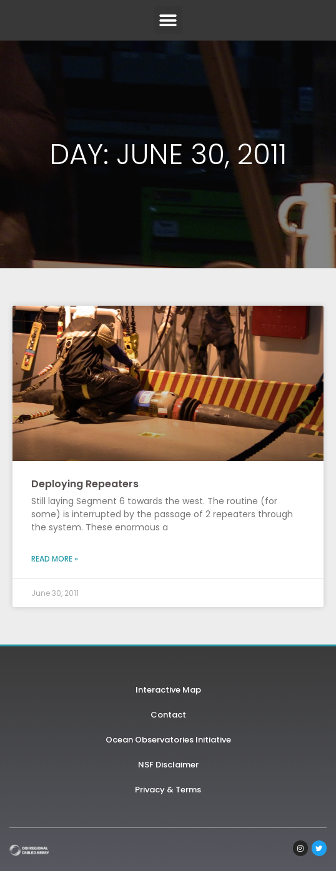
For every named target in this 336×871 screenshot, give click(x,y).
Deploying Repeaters (85, 484)
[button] (168, 20)
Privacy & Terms (168, 790)
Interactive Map (168, 690)
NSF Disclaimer (168, 765)
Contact (168, 715)
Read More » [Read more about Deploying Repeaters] (54, 558)
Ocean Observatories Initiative (168, 740)
